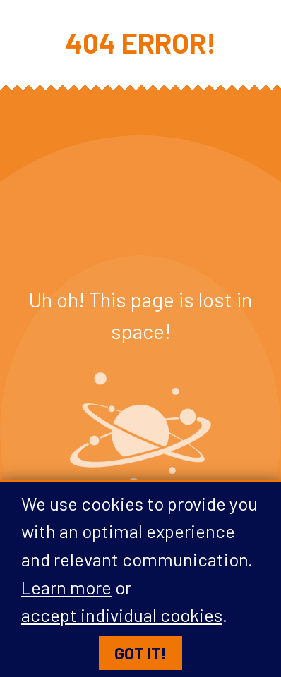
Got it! (140, 654)
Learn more (66, 587)
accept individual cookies (121, 615)
